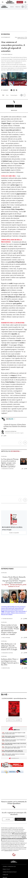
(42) (25, 652)
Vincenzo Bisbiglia (6, 54)
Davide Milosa (5, 668)
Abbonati (19, 2)
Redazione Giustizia (7, 652)
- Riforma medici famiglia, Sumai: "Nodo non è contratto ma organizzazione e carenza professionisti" (12, 751)
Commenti (4, 90)
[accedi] (25, 2)
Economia (5, 34)
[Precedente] (20, 442)
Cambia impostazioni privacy (10, 872)
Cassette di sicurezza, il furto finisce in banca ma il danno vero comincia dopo (15, 426)
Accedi (8, 819)
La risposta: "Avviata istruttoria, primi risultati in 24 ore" (14, 585)
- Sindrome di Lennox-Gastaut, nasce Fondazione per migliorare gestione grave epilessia (14, 740)
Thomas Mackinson (6, 618)
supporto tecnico (8, 850)
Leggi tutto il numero (14, 720)
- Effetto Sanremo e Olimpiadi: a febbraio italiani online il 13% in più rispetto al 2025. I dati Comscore (14, 747)
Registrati (20, 819)
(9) (25, 668)
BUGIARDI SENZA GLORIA (12, 527)
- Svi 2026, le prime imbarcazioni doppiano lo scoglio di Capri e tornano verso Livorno (13, 733)
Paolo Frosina (5, 637)
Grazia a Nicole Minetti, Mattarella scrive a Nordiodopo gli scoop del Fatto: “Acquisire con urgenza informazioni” (14, 580)
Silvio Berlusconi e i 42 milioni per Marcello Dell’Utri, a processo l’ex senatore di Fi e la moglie (9, 647)
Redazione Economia (7, 468)
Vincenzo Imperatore (10, 431)
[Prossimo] (25, 442)
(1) (5, 435)
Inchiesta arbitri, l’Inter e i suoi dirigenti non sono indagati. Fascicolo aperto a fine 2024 (10, 662)
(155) (25, 618)
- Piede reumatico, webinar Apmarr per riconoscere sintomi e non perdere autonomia (13, 737)
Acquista (14, 532)
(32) (25, 637)
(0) (25, 468)
